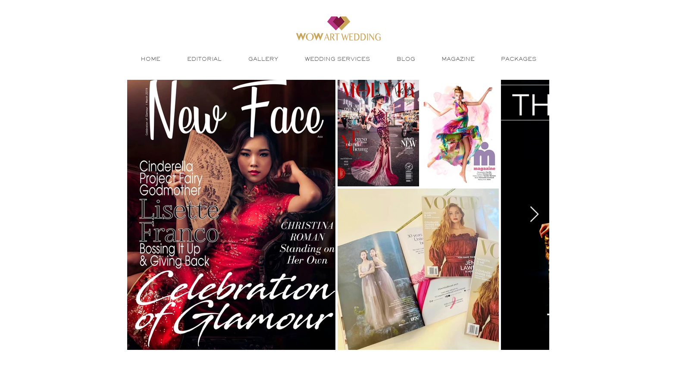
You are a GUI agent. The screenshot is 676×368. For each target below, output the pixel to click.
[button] (263, 59)
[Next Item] (534, 214)
